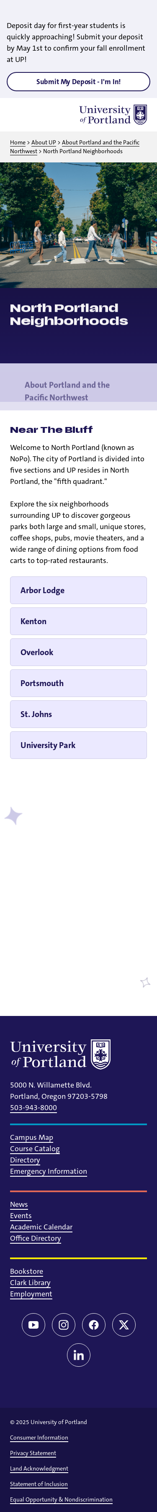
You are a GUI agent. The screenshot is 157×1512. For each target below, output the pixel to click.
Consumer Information (39, 1437)
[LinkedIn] (78, 1355)
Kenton (33, 621)
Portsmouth (42, 683)
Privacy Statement (33, 1453)
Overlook (37, 652)
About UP (43, 142)
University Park (48, 745)
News (19, 1204)
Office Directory (35, 1238)
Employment (31, 1294)
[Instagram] (63, 1325)
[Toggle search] (42, 115)
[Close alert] (141, 12)
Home (18, 142)
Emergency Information (48, 1171)
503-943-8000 (33, 1108)
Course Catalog (35, 1149)
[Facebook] (94, 1325)
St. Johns (36, 714)
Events (21, 1216)
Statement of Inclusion (39, 1484)
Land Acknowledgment (39, 1468)
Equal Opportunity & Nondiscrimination (61, 1499)
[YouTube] (33, 1325)
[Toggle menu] (20, 115)
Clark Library (30, 1283)
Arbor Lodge (42, 590)
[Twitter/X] (124, 1325)
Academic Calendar (41, 1227)
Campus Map (31, 1137)
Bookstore (26, 1271)
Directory (25, 1160)
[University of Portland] (113, 114)
